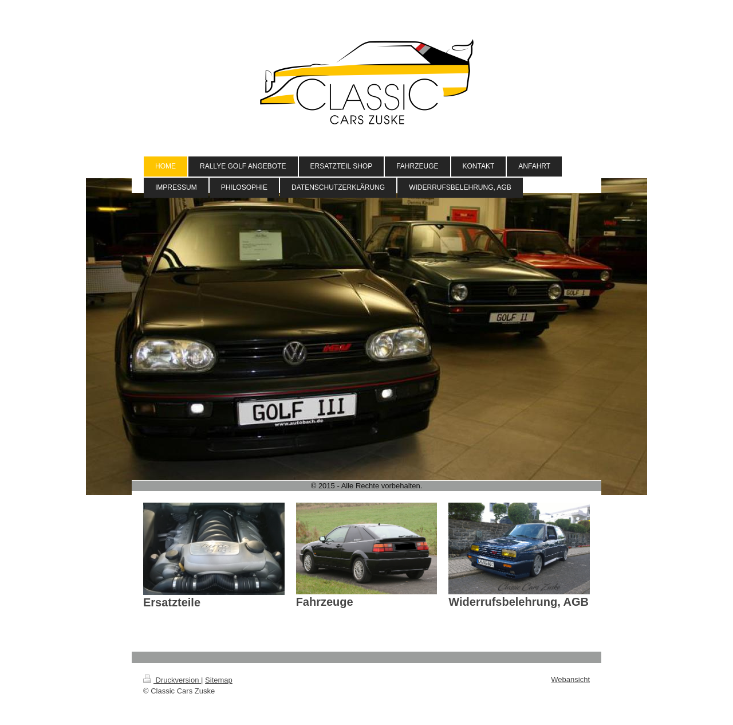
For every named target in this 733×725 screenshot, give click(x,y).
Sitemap (218, 680)
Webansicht (570, 679)
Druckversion (172, 680)
